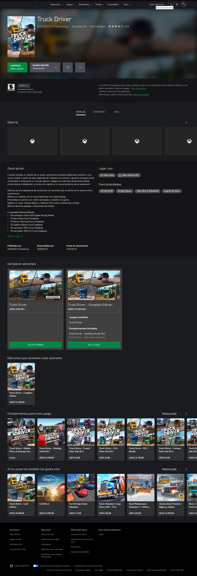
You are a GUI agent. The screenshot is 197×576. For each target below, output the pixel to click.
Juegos (69, 4)
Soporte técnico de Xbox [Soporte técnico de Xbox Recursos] (50, 539)
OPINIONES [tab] (99, 111)
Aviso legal (99, 570)
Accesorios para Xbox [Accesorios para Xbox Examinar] (18, 549)
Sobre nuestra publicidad (156, 570)
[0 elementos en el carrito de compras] (177, 4)
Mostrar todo (169, 413)
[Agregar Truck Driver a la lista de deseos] (68, 67)
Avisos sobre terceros (135, 570)
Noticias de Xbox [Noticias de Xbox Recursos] (47, 534)
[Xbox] (41, 4)
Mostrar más (15, 236)
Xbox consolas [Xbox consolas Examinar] (15, 534)
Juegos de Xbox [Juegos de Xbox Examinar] (15, 539)
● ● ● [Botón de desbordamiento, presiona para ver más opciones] (80, 67)
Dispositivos (84, 4)
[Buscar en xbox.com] (171, 3)
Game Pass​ (55, 4)
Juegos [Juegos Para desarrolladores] (101, 534)
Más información (139, 88)
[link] (21, 384)
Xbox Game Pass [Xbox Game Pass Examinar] (16, 544)
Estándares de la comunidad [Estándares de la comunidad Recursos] (52, 549)
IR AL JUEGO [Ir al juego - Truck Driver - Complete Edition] (94, 344)
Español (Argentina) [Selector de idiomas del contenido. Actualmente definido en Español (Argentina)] (21, 566)
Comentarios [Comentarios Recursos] (46, 544)
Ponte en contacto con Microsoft (59, 570)
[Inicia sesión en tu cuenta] (183, 4)
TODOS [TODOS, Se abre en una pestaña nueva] (24, 86)
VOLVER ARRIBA (35, 344)
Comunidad (112, 4)
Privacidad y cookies (83, 570)
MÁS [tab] (117, 111)
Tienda (98, 4)
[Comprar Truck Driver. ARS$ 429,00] (17, 67)
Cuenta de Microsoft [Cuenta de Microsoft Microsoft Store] (78, 534)
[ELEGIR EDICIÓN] (45, 67)
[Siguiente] (186, 122)
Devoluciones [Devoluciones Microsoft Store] (76, 547)
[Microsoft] (20, 4)
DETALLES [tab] (80, 111)
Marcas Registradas (114, 570)
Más (126, 4)
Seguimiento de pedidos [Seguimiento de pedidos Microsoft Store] (80, 552)
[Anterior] (180, 122)
